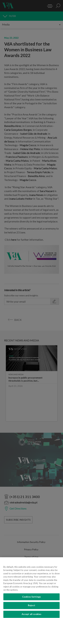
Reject (31, 607)
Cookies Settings (31, 598)
